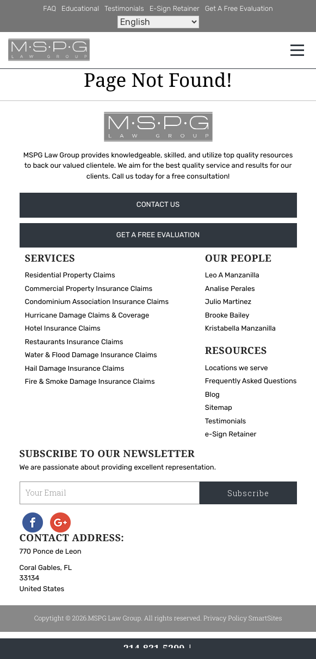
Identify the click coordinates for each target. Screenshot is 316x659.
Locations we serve (236, 369)
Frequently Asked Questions (251, 382)
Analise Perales (230, 290)
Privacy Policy (225, 619)
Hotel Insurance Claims (63, 330)
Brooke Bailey (227, 316)
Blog (212, 395)
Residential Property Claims (70, 277)
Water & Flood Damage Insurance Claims (91, 356)
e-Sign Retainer (175, 9)
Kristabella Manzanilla (240, 330)
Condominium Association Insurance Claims (97, 303)
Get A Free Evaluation (239, 9)
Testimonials (124, 9)
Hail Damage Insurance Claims (75, 369)
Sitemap (218, 408)
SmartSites (265, 619)
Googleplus (60, 523)
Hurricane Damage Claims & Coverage (87, 316)
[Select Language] (158, 22)
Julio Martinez (228, 303)
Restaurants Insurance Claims (74, 343)
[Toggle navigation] (297, 50)
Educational (80, 9)
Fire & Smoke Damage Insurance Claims (90, 383)
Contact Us (158, 205)
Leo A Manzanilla (232, 277)
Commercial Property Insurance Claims (89, 290)
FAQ (49, 9)
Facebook (32, 523)
